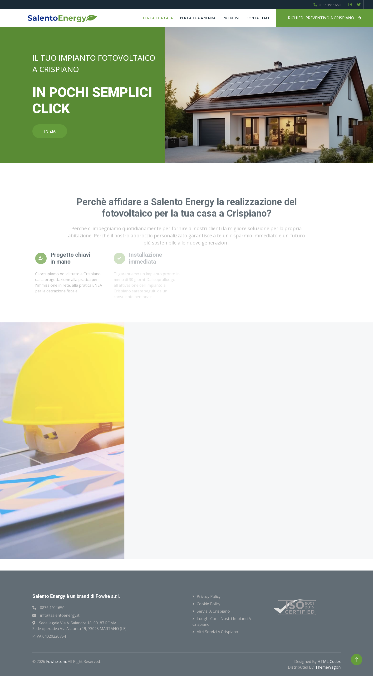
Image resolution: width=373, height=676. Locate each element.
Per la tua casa (158, 17)
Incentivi (231, 17)
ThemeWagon (328, 667)
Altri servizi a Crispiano (217, 631)
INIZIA (49, 131)
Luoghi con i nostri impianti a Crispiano (221, 621)
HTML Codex (329, 661)
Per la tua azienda (198, 17)
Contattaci (257, 17)
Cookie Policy (208, 603)
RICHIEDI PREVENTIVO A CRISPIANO (324, 17)
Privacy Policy (209, 596)
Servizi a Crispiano (213, 611)
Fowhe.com (56, 661)
